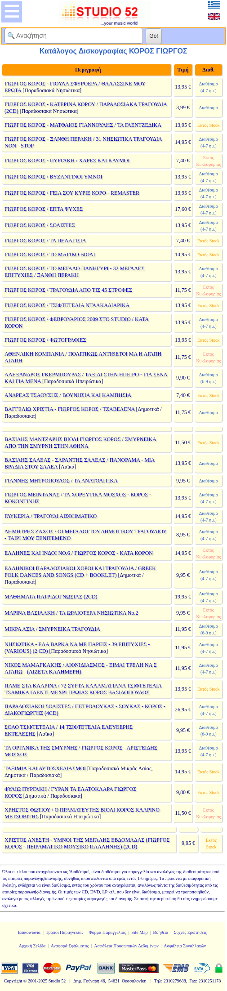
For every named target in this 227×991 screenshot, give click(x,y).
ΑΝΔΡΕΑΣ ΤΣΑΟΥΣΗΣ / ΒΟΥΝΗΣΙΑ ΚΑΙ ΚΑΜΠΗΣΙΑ (67, 395)
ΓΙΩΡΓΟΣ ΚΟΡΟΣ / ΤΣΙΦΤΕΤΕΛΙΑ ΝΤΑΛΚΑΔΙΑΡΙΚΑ (66, 305)
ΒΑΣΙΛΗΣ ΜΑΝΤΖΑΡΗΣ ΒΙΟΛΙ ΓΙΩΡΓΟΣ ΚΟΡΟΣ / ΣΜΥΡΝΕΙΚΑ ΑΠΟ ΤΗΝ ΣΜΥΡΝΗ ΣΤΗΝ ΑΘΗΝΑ (80, 442)
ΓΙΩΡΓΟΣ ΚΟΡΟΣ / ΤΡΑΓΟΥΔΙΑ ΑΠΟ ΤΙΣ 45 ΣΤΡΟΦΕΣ (68, 290)
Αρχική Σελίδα (32, 945)
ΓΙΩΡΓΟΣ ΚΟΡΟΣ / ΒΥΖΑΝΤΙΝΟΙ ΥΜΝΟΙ (53, 177)
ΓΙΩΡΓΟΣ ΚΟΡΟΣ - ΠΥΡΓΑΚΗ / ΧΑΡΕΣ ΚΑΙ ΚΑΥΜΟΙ (67, 160)
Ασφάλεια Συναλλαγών (185, 945)
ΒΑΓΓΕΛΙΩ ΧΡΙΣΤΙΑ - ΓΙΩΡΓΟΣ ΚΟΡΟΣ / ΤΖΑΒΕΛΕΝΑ (69, 409)
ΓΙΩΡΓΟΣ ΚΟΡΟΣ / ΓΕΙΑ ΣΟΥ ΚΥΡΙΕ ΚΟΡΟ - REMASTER (71, 193)
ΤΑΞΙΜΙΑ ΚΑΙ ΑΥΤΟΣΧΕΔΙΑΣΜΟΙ (45, 768)
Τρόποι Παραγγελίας (65, 932)
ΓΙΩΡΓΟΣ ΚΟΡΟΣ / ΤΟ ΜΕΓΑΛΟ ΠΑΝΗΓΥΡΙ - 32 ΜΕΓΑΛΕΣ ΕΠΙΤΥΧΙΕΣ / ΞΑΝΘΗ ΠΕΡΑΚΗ (74, 271)
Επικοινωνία (29, 932)
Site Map (139, 932)
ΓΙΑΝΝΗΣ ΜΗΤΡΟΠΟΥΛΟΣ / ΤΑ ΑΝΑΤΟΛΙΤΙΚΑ (60, 481)
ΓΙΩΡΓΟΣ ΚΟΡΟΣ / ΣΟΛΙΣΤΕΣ (39, 225)
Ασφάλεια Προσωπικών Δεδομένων (126, 945)
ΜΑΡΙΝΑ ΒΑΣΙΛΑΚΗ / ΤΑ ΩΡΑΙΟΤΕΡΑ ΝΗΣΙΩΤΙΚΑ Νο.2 (71, 613)
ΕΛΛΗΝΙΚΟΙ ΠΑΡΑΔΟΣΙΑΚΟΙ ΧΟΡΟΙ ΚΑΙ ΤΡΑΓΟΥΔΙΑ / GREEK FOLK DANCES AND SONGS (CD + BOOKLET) (80, 571)
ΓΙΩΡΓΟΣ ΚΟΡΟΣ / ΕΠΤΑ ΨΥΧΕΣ (43, 209)
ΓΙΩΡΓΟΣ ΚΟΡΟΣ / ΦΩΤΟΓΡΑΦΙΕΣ (45, 340)
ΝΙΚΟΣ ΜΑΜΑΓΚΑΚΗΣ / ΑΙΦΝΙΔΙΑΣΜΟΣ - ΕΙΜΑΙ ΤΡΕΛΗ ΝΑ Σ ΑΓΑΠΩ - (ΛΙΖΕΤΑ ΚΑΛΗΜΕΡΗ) (80, 668)
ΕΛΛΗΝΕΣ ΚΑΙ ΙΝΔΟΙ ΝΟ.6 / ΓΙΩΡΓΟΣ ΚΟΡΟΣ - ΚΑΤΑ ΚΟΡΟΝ (78, 553)
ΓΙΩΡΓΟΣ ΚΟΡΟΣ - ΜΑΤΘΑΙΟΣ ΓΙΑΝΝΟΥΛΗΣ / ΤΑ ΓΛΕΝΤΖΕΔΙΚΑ (82, 125)
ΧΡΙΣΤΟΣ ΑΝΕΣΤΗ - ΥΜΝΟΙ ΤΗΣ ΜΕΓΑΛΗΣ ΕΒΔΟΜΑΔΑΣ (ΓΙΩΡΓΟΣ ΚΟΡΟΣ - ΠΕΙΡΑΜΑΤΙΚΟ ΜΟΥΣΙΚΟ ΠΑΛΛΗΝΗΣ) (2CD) (86, 843)
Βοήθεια (161, 932)
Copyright (13, 980)
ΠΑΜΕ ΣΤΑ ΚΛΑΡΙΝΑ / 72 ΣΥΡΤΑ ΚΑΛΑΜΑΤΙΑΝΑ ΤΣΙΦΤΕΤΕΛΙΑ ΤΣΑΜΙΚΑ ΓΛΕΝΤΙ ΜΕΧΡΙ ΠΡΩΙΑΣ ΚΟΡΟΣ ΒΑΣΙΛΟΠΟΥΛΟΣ (82, 689)
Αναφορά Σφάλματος (70, 945)
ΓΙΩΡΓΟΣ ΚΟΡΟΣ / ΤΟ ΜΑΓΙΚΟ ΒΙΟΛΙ (49, 254)
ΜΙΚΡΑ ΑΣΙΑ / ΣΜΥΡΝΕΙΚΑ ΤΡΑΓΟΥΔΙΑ (52, 629)
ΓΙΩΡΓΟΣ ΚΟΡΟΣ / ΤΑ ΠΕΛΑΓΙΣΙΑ (45, 240)
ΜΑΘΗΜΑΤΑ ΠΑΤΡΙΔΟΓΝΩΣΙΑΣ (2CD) (51, 597)
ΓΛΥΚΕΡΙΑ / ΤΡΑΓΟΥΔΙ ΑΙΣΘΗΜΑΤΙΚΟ (50, 516)
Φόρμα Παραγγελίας (107, 932)
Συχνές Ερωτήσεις (190, 932)
